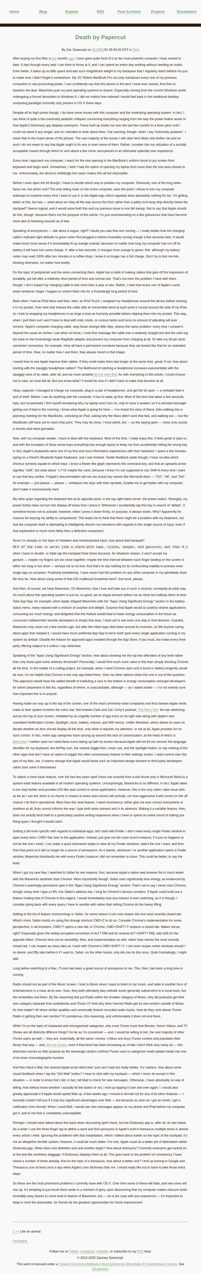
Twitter (73, 1251)
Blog (43, 12)
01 (102, 50)
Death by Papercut (100, 37)
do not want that (105, 374)
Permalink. (20, 1241)
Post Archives (129, 12)
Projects (158, 12)
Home (14, 12)
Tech (135, 50)
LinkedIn (102, 1251)
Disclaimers (186, 12)
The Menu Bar (148, 710)
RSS (100, 12)
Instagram (87, 1251)
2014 (95, 50)
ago (71, 58)
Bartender (20, 742)
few (53, 58)
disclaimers (100, 1269)
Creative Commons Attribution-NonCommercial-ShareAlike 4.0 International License (118, 1264)
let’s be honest (56, 1045)
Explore (71, 12)
